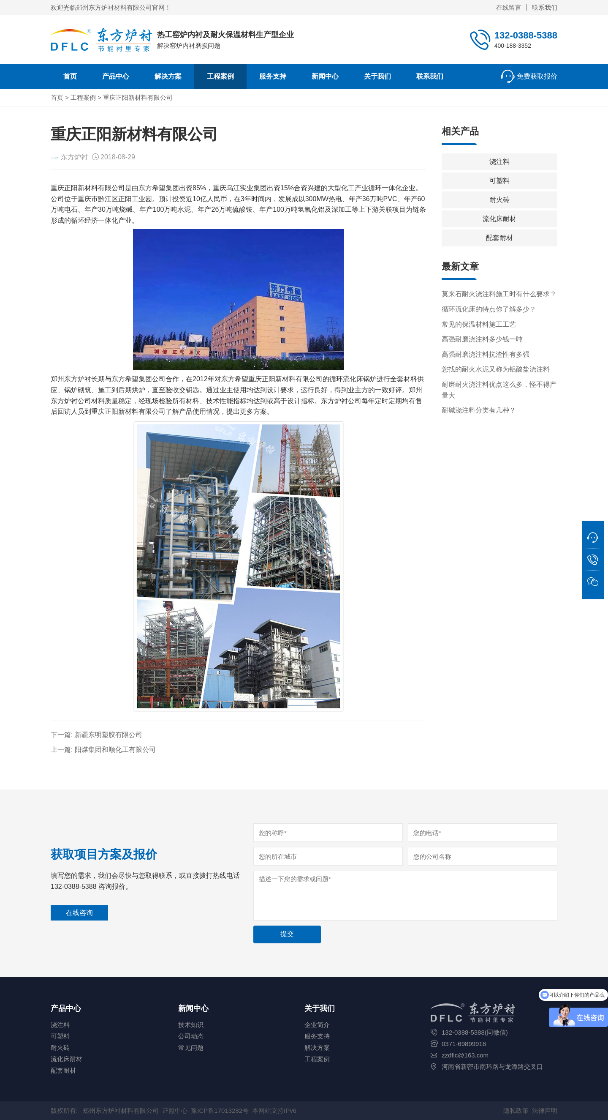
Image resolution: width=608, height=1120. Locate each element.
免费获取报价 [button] (537, 76)
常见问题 (191, 1047)
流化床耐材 (499, 218)
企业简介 (317, 1024)
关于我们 (377, 76)
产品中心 (115, 76)
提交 (287, 933)
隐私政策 (516, 1110)
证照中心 (174, 1110)
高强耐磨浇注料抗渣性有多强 (485, 354)
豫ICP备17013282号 (220, 1110)
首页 (70, 76)
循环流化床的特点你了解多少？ (489, 309)
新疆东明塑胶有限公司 (108, 734)
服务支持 (272, 76)
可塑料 (499, 180)
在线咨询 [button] (79, 912)
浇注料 (499, 161)
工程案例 (220, 76)
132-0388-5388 (525, 35)
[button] (593, 538)
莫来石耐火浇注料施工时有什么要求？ (499, 294)
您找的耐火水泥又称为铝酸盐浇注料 (496, 369)
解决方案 (168, 76)
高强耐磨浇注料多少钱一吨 (482, 339)
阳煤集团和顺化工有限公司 (115, 749)
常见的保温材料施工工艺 (479, 324)
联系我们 (544, 7)
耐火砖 (499, 199)
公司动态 (191, 1036)
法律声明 (544, 1110)
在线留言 (508, 7)
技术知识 (191, 1024)
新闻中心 (325, 76)
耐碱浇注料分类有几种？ (479, 410)
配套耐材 (499, 237)
